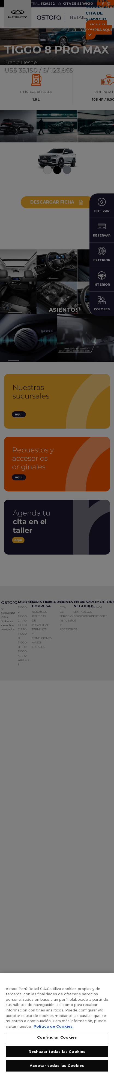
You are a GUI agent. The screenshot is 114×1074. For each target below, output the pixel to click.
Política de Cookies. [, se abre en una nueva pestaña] (54, 1029)
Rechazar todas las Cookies (57, 1054)
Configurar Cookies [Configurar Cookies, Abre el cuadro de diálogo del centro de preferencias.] (57, 1040)
